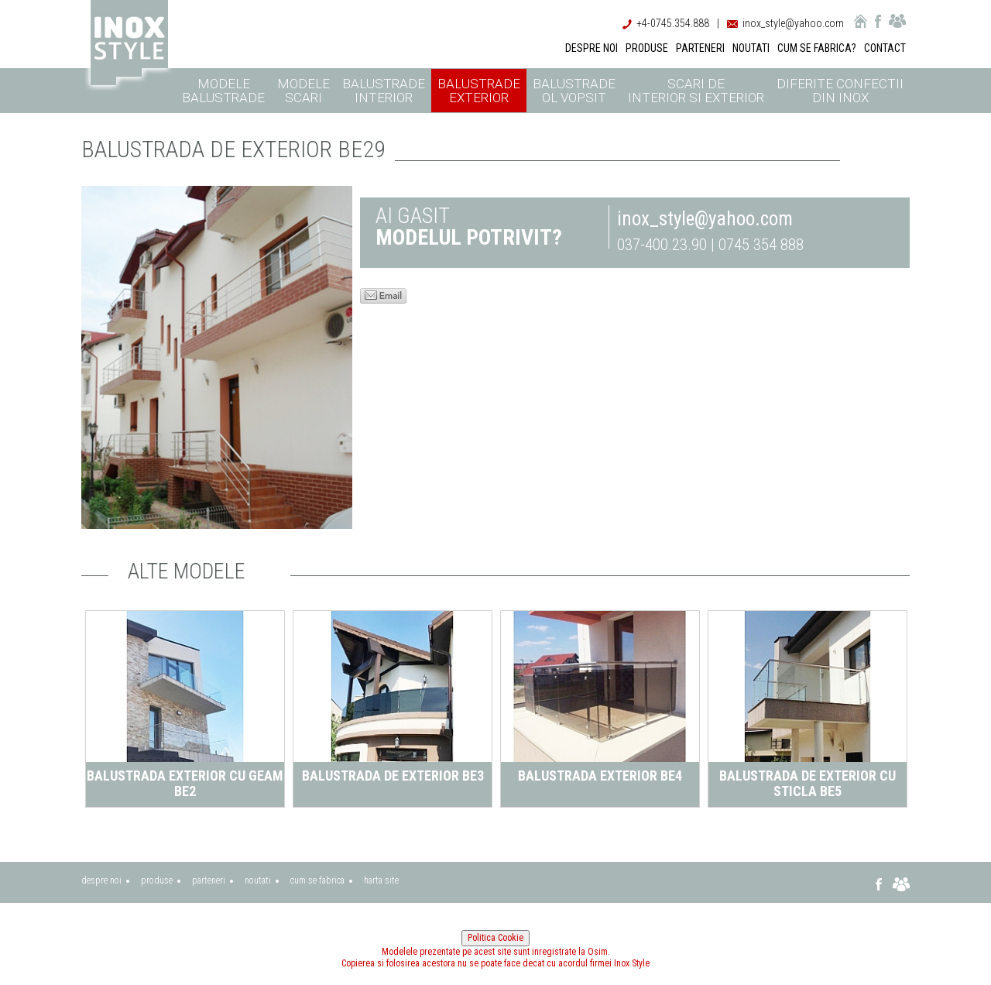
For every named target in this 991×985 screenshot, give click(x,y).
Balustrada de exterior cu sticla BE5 (807, 783)
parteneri (208, 880)
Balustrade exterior (478, 90)
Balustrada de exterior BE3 (393, 775)
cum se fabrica (317, 880)
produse (157, 880)
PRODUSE (647, 48)
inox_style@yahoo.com (793, 23)
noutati (258, 880)
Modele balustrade (223, 90)
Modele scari (303, 90)
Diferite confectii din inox (840, 90)
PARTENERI (700, 48)
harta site (381, 880)
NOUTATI (751, 48)
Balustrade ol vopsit (574, 90)
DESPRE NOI (591, 48)
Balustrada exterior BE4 (600, 775)
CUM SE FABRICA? (816, 48)
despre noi (101, 880)
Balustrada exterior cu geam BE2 (185, 783)
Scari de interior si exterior (696, 90)
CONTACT (885, 48)
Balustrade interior (383, 90)
